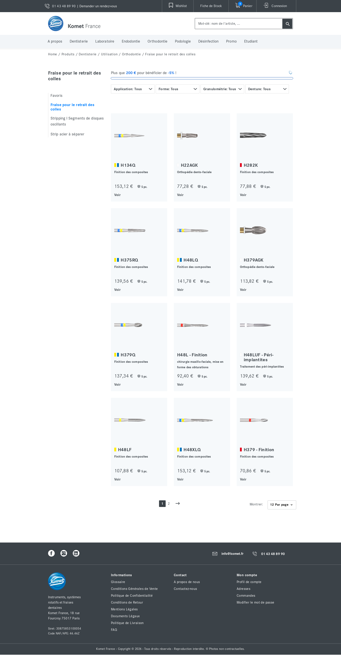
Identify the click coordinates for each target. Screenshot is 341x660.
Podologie (183, 41)
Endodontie (131, 41)
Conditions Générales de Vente (134, 589)
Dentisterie (79, 41)
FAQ (114, 630)
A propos (55, 41)
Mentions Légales (124, 609)
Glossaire (118, 582)
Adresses (243, 589)
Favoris (56, 96)
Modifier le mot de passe (255, 602)
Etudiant (251, 41)
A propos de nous (187, 582)
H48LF (125, 449)
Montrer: (256, 504)
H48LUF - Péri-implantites (258, 357)
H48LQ (191, 260)
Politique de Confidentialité (132, 595)
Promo (231, 41)
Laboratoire (104, 41)
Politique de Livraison (127, 623)
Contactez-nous (185, 589)
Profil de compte (249, 582)
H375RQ (129, 260)
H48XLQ (192, 449)
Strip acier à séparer (67, 134)
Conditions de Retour (127, 602)
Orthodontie (157, 41)
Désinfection (208, 41)
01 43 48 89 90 (273, 554)
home (52, 54)
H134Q (128, 165)
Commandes (246, 595)
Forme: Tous (168, 89)
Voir (117, 194)
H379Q (128, 355)
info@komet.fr (232, 553)
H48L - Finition (192, 355)
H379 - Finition (259, 449)
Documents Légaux (125, 616)
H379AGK (254, 260)
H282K (251, 165)
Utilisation (109, 54)
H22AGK (189, 165)
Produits (68, 54)
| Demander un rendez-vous (97, 6)
